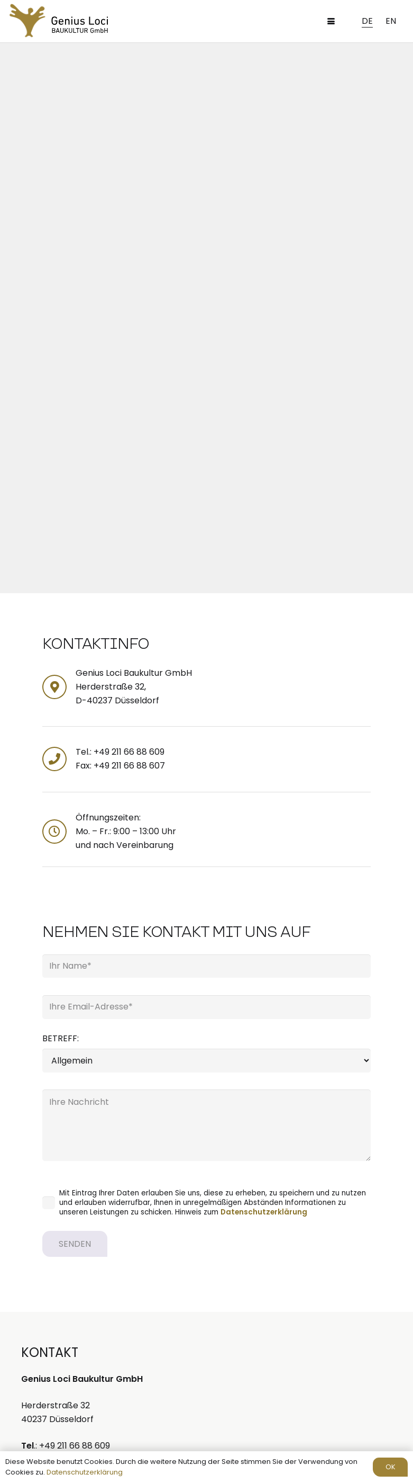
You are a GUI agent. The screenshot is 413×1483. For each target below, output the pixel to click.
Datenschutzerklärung (264, 1212)
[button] (331, 21)
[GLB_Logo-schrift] (80, 24)
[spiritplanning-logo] (26, 21)
